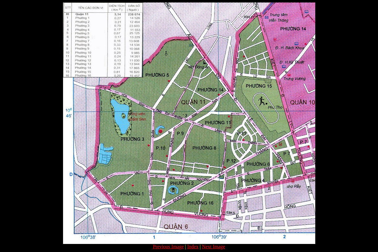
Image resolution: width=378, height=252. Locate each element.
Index (192, 246)
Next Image (213, 246)
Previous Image (168, 246)
